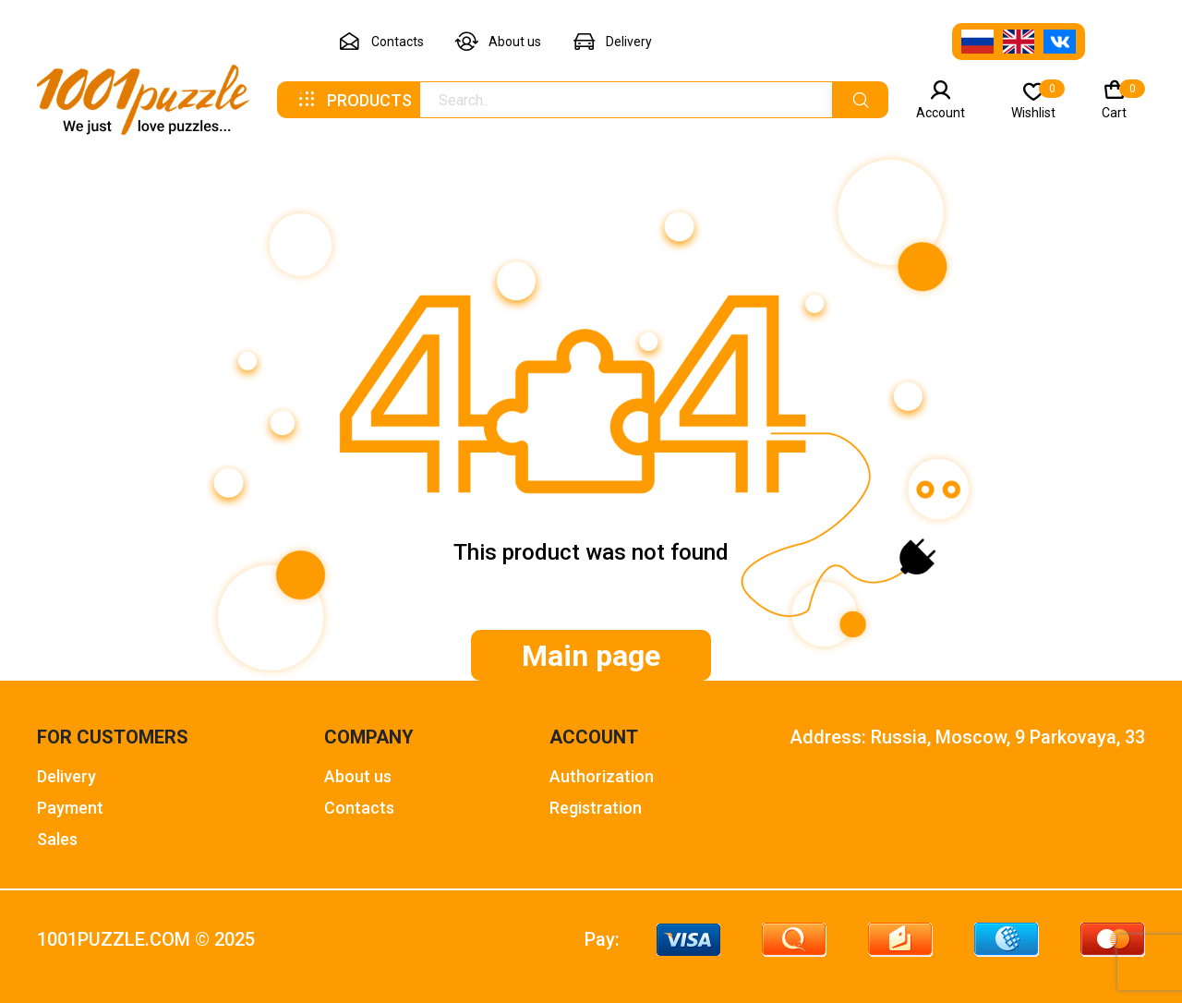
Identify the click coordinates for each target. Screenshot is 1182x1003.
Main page (591, 655)
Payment (70, 807)
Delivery (612, 42)
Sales (57, 839)
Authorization (601, 776)
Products (354, 100)
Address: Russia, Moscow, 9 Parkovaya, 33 (967, 737)
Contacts (381, 42)
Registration (595, 807)
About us (498, 42)
